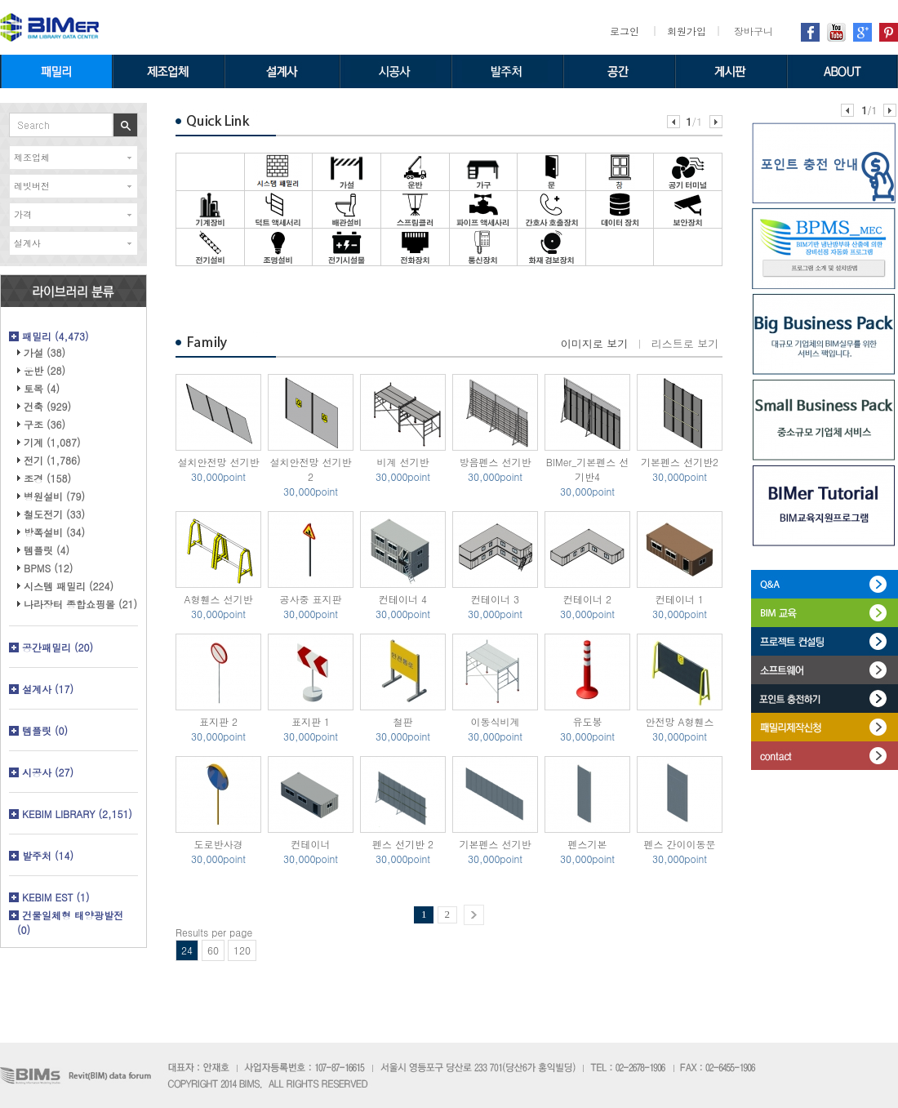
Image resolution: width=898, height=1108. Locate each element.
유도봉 (587, 721)
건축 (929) (47, 406)
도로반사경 (218, 844)
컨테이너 (311, 844)
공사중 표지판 (310, 599)
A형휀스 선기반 (218, 599)
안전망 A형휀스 (679, 721)
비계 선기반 (402, 462)
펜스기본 (587, 844)
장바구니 (753, 31)
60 (213, 950)
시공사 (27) (47, 772)
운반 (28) (44, 370)
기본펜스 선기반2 (679, 462)
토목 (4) (42, 388)
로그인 (624, 31)
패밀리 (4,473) (55, 336)
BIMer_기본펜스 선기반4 (587, 469)
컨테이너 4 (403, 599)
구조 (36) (44, 424)
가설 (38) (44, 352)
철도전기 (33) (54, 514)
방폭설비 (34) (54, 532)
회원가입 (686, 31)
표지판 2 (218, 721)
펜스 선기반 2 (402, 844)
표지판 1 (310, 721)
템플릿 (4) (46, 550)
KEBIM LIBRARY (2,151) (77, 814)
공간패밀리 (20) (57, 647)
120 (242, 950)
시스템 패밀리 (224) (68, 586)
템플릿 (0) (45, 730)
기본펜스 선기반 (495, 844)
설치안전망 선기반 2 (310, 469)
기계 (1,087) (52, 442)
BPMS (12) (48, 568)
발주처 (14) (47, 855)
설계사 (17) (47, 689)
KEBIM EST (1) (56, 897)
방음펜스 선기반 (495, 462)
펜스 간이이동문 (679, 844)
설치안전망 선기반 (218, 462)
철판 (403, 721)
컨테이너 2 (587, 599)
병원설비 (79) (54, 496)
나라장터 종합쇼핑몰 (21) (80, 604)
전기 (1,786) (52, 460)
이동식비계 (495, 721)
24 (187, 950)
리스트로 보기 (684, 343)
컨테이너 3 (495, 599)
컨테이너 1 (680, 599)
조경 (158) (47, 478)
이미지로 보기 (594, 343)
